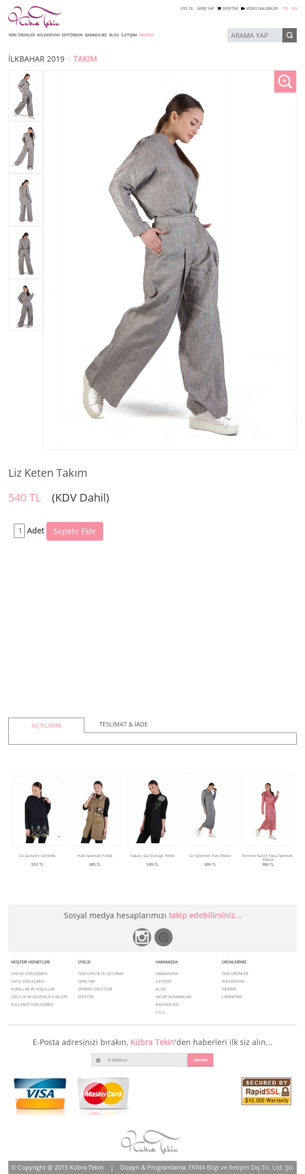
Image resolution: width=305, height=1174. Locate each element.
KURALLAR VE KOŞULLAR (33, 989)
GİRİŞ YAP (205, 8)
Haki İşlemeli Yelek (94, 855)
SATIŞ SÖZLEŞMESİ (28, 981)
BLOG (114, 35)
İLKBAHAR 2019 (36, 58)
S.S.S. (160, 1012)
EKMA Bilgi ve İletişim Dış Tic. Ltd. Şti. (241, 1167)
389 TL (95, 864)
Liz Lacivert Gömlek (37, 855)
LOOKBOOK (232, 996)
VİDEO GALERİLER (259, 8)
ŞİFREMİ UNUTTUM (95, 989)
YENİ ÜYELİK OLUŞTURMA (101, 973)
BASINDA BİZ (96, 35)
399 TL (210, 864)
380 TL (268, 864)
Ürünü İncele (37, 872)
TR (285, 8)
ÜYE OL (187, 8)
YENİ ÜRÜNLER (21, 35)
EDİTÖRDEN (72, 35)
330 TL (37, 864)
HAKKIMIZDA (167, 973)
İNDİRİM (146, 35)
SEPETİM (227, 8)
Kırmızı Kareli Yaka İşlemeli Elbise (268, 857)
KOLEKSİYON (48, 35)
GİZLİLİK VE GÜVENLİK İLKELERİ (39, 996)
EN (294, 8)
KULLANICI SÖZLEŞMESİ (32, 1004)
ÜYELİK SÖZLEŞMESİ (29, 973)
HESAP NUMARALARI (173, 996)
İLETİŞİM (129, 35)
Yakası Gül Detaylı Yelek (152, 855)
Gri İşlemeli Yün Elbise (210, 855)
